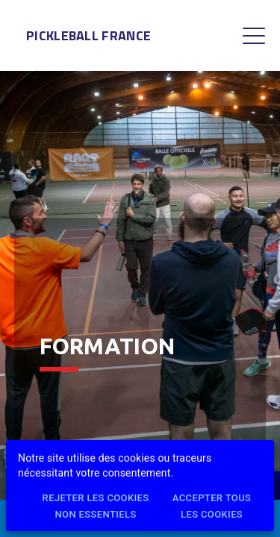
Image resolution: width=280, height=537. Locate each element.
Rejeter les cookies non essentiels (95, 507)
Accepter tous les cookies (211, 507)
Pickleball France (88, 35)
